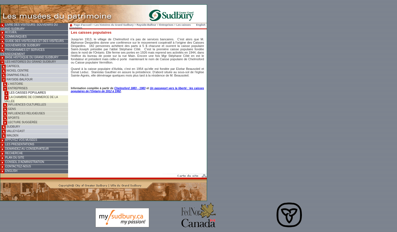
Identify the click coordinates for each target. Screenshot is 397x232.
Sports (11, 118)
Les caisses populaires (25, 93)
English (8, 171)
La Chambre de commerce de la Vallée (31, 99)
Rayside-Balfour (17, 80)
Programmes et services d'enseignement (22, 52)
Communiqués (13, 37)
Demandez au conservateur (24, 149)
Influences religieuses (24, 114)
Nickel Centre (15, 71)
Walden (10, 136)
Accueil (8, 33)
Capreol (11, 67)
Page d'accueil (81, 24)
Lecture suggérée (20, 123)
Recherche (11, 154)
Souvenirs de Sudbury (20, 46)
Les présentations (17, 145)
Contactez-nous (15, 167)
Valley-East (13, 132)
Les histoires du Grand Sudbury (28, 62)
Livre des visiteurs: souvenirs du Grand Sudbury (29, 26)
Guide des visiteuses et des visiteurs (32, 41)
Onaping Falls (15, 75)
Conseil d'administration (22, 162)
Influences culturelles (24, 105)
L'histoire (13, 84)
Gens (9, 109)
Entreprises (15, 89)
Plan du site (12, 158)
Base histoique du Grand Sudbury (29, 58)
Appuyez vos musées (18, 140)
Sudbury (11, 127)
